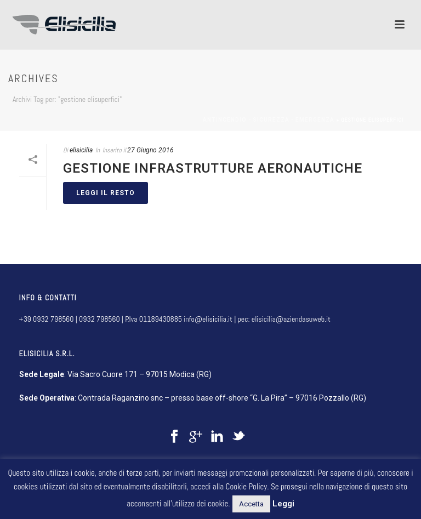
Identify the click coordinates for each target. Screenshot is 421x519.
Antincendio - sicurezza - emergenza (268, 120)
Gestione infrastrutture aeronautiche (212, 168)
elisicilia (81, 150)
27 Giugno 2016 (150, 150)
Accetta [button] (251, 504)
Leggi (283, 504)
